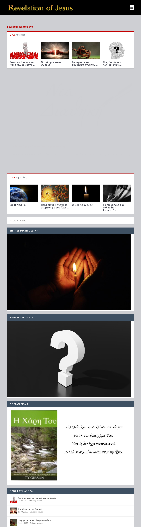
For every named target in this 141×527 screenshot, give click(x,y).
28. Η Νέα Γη (18, 169)
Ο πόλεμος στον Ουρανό (51, 59)
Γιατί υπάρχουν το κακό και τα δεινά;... (23, 59)
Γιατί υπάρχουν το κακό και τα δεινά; (37, 462)
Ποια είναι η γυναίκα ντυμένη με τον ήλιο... (55, 171)
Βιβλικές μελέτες (16, 113)
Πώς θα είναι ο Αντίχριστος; (32, 507)
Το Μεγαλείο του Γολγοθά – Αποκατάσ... (114, 172)
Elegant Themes (31, 524)
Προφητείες (34, 510)
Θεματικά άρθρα (36, 476)
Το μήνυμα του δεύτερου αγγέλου (34, 485)
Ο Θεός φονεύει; (82, 169)
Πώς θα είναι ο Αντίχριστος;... (112, 59)
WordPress (57, 524)
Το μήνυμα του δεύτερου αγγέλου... (85, 59)
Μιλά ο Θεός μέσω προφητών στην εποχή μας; (41, 496)
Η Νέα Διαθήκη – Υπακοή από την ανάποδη (37, 108)
